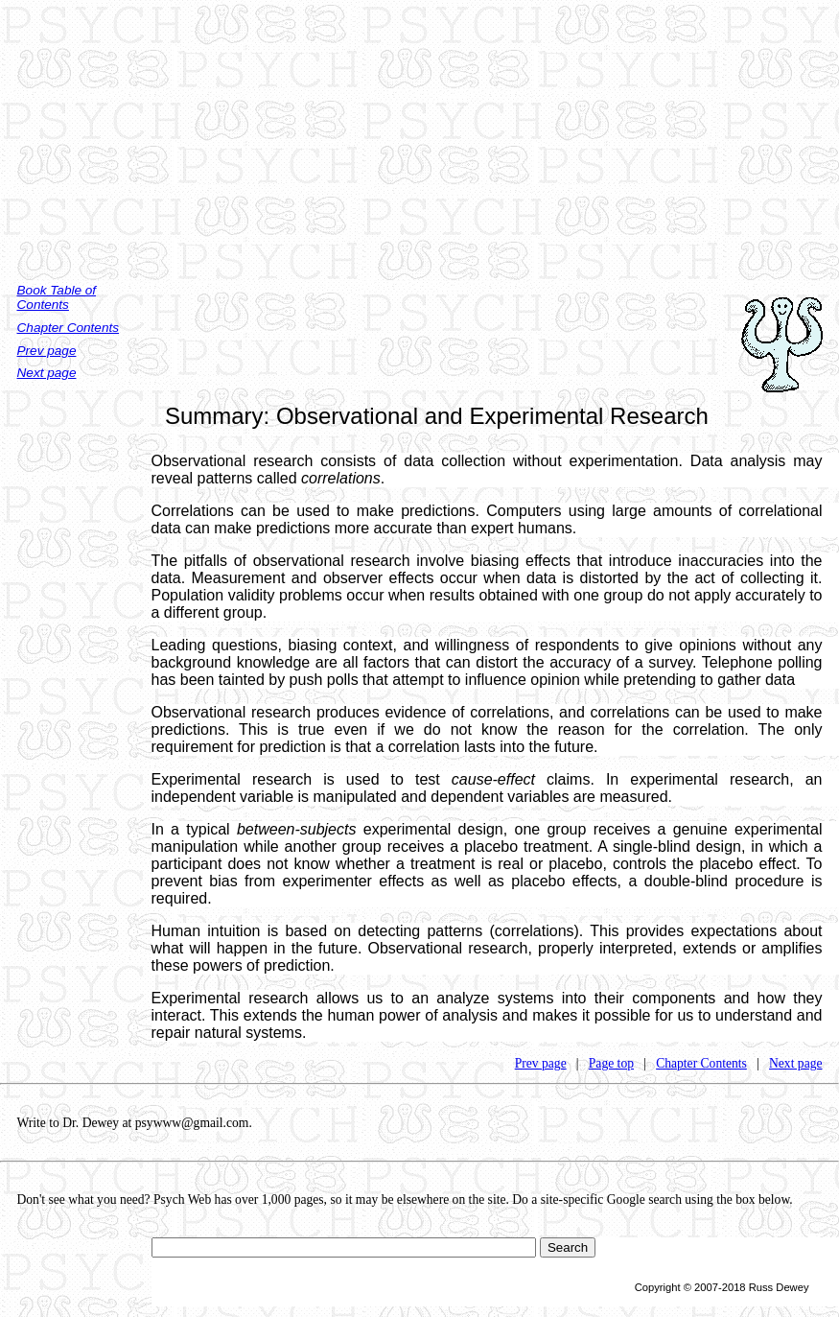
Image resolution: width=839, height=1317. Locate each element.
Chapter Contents (68, 327)
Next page (47, 372)
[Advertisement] (419, 134)
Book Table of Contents (57, 297)
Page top (611, 1063)
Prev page (47, 350)
